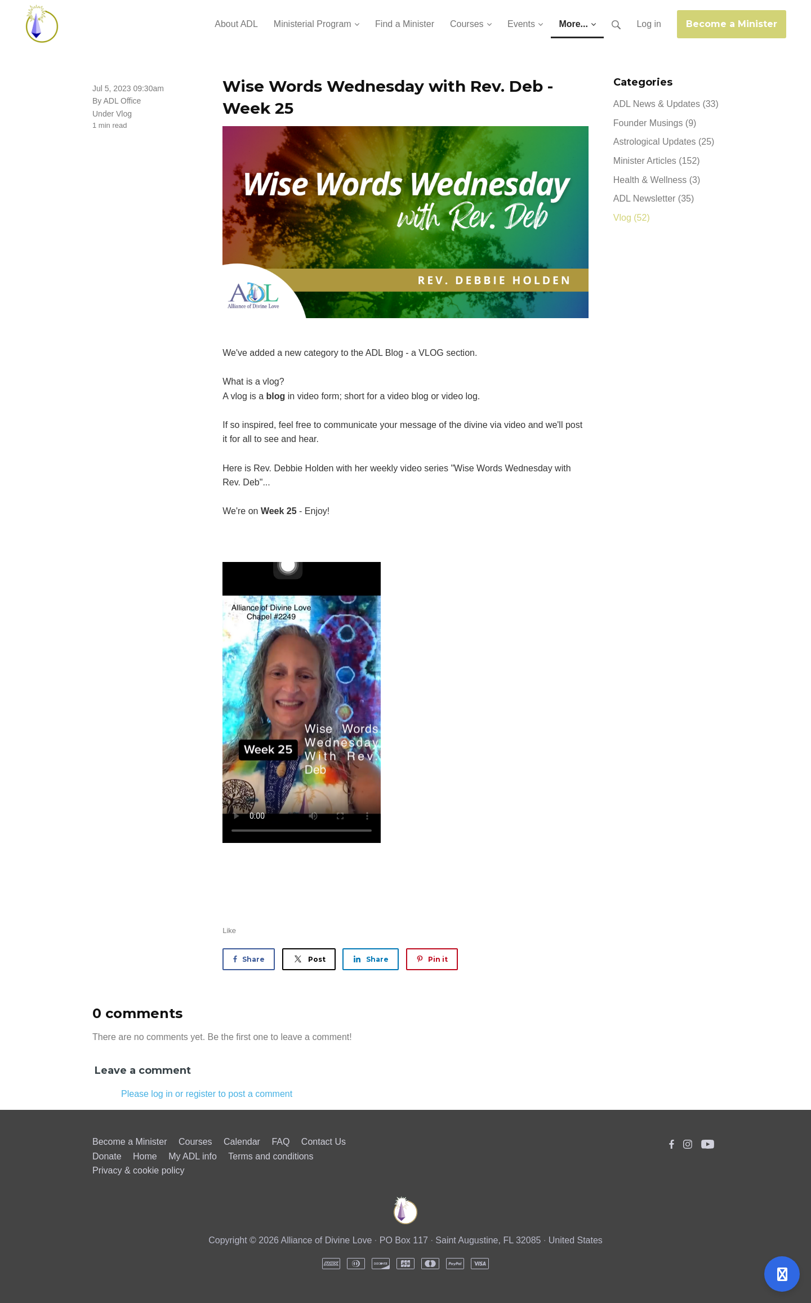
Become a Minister (731, 24)
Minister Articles (656, 161)
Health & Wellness (656, 180)
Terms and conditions (270, 1156)
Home (145, 1156)
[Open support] (782, 1274)
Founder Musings (655, 123)
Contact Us (323, 1141)
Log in (648, 24)
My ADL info (192, 1156)
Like (229, 930)
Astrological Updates (664, 141)
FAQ (280, 1141)
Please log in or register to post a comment (206, 1094)
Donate (107, 1156)
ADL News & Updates (666, 104)
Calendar (242, 1141)
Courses (195, 1141)
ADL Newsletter (653, 198)
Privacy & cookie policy (138, 1170)
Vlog (124, 113)
